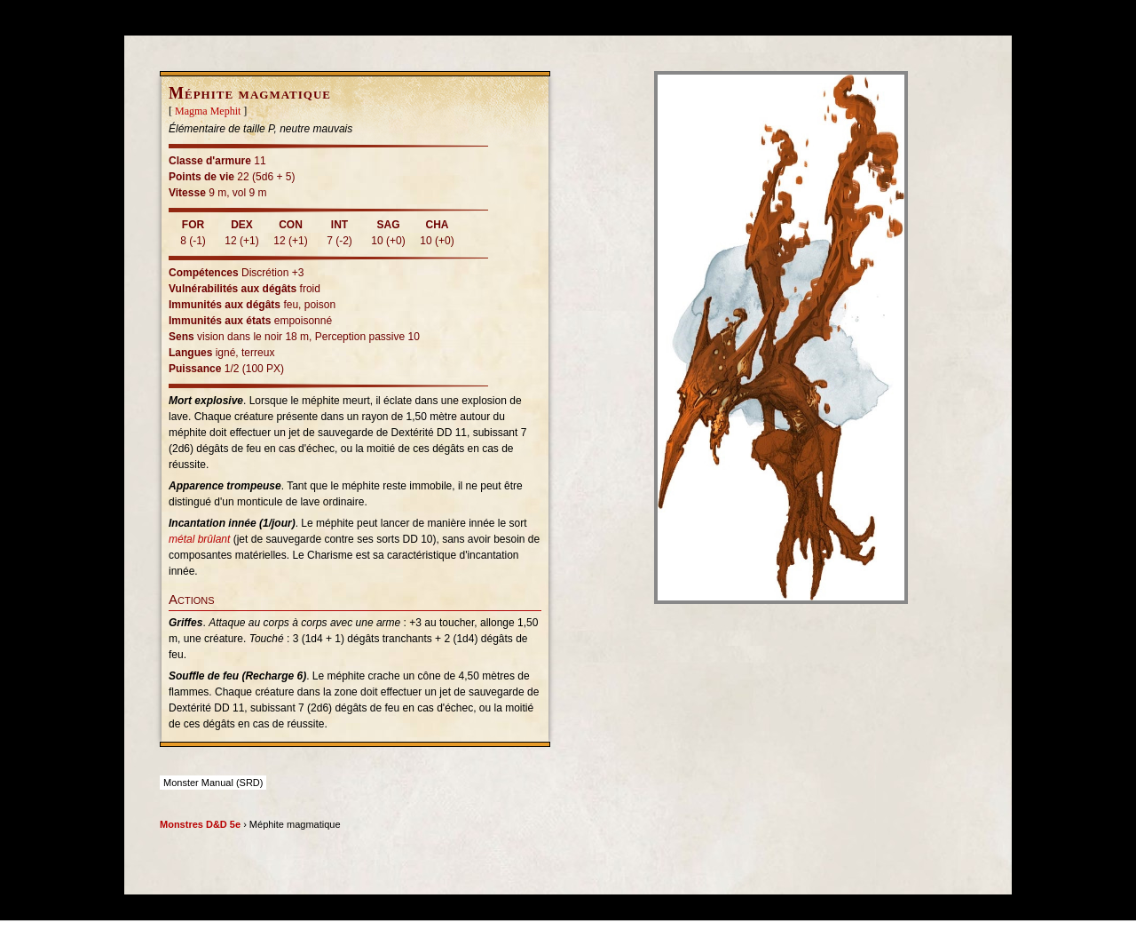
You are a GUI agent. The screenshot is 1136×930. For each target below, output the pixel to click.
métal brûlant (199, 539)
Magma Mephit (208, 111)
